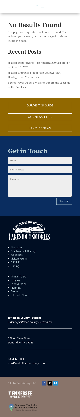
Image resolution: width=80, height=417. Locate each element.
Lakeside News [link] (19, 295)
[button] (43, 6)
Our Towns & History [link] (23, 251)
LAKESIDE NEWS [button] (40, 128)
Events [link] (14, 291)
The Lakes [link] (16, 247)
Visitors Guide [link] (19, 258)
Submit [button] (64, 201)
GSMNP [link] (15, 262)
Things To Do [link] (18, 276)
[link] (20, 397)
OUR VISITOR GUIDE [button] (40, 105)
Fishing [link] (15, 266)
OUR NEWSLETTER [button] (40, 117)
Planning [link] (16, 287)
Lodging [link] (15, 280)
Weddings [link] (17, 255)
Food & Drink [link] (18, 284)
